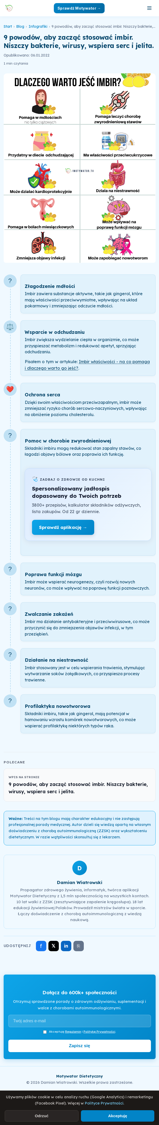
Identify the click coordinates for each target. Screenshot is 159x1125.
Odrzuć (42, 1116)
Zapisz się (79, 1045)
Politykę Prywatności (99, 1031)
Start (8, 26)
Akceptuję (117, 1116)
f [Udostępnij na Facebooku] (41, 946)
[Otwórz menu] (149, 8)
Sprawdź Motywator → (79, 8)
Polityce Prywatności (104, 1103)
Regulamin (73, 1031)
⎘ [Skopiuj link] (78, 946)
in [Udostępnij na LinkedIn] (66, 946)
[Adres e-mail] (79, 1021)
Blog (20, 26)
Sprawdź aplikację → (63, 527)
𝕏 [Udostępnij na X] (53, 946)
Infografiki (38, 26)
